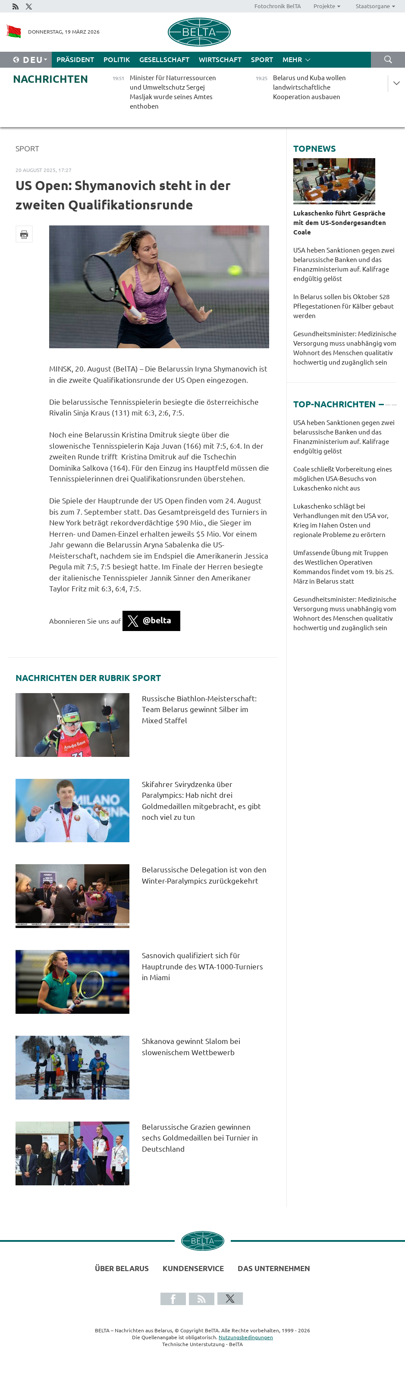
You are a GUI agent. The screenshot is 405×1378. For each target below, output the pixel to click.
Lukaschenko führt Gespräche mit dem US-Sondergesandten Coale (339, 222)
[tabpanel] (344, 529)
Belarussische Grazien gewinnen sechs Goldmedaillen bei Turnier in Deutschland (200, 1138)
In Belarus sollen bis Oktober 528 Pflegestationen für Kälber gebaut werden (343, 306)
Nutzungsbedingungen (246, 1337)
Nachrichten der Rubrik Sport (88, 678)
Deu (33, 60)
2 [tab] (387, 401)
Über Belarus (122, 1268)
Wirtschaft (220, 59)
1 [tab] (381, 401)
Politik (117, 59)
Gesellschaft (164, 59)
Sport (262, 59)
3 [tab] (394, 401)
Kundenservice (193, 1268)
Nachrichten (50, 79)
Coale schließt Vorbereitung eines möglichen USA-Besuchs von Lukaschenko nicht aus (342, 479)
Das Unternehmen (274, 1268)
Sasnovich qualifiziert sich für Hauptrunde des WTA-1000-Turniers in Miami (202, 966)
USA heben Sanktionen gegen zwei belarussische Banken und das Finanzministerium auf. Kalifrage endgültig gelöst (344, 264)
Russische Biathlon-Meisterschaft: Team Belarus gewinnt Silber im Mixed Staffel (199, 709)
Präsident (75, 59)
